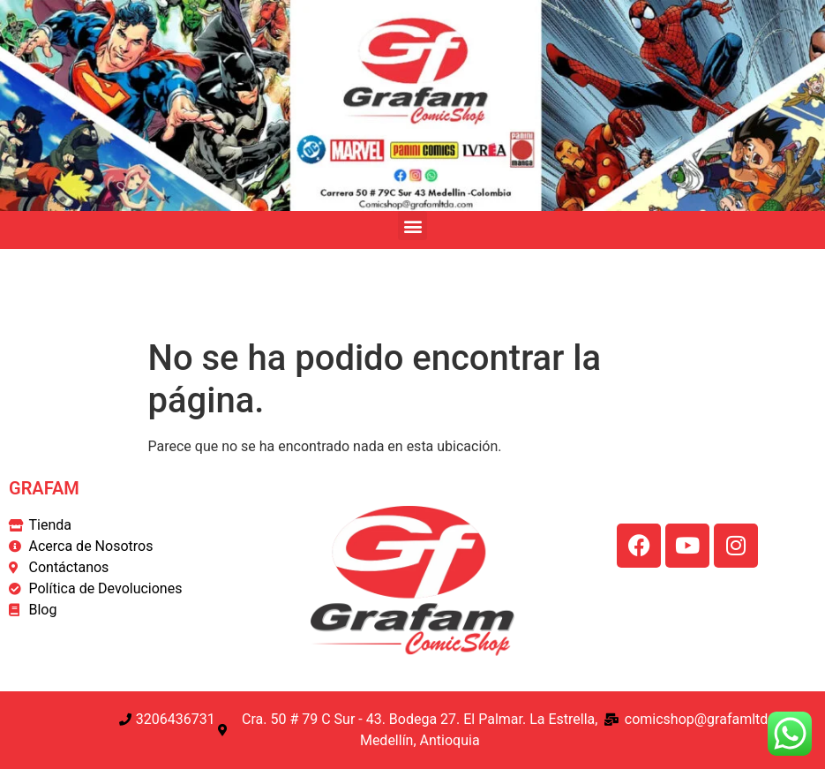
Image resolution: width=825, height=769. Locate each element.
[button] (412, 225)
